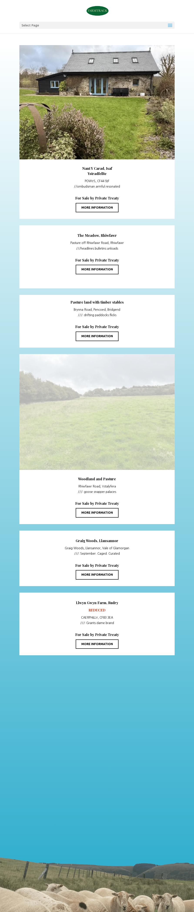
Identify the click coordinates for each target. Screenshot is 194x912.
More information (97, 207)
